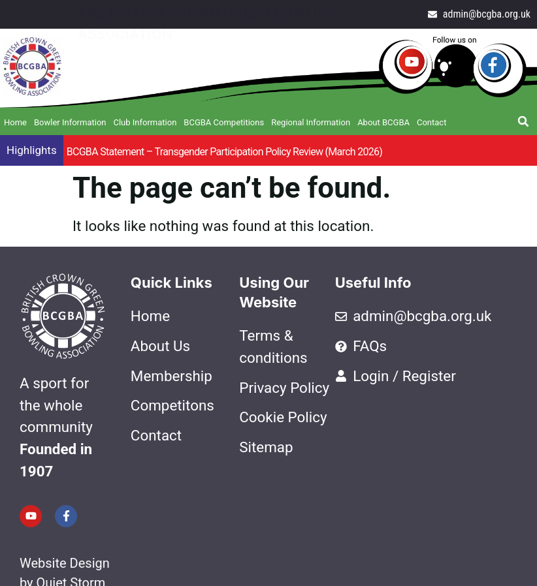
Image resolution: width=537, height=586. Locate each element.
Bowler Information (70, 122)
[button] (523, 121)
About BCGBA (383, 122)
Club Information (144, 122)
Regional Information (310, 122)
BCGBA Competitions (224, 122)
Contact (431, 122)
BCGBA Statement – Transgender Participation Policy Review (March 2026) (225, 152)
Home (15, 122)
